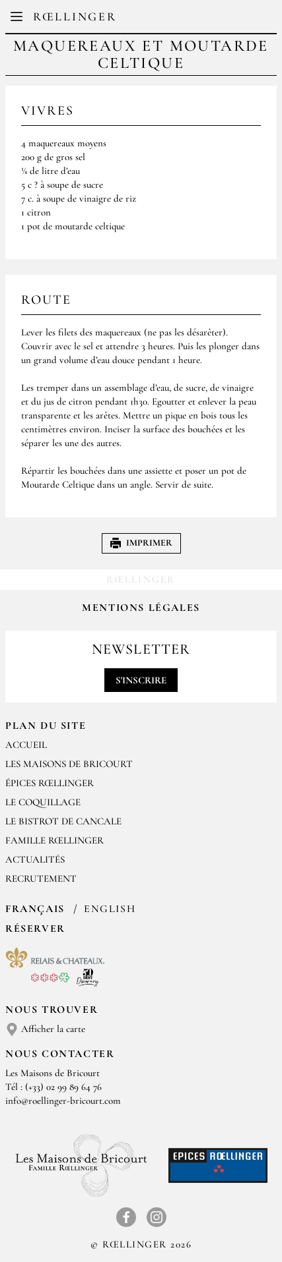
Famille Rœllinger (54, 840)
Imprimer (141, 542)
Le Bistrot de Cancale (63, 821)
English (109, 908)
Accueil (26, 745)
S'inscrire (141, 680)
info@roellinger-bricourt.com (63, 1100)
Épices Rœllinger (49, 783)
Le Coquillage (43, 802)
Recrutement (41, 878)
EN (151, 20)
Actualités (35, 859)
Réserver (35, 928)
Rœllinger (74, 16)
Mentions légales (141, 607)
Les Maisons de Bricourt (69, 764)
